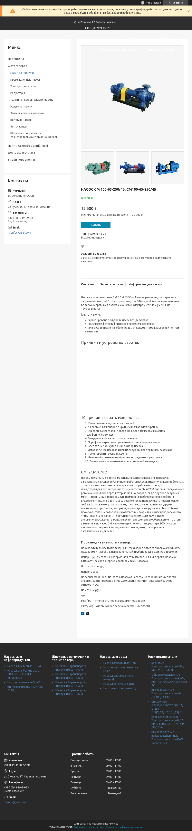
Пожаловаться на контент (89, 827)
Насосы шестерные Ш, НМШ (25, 666)
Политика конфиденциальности (124, 827)
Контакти (167, 38)
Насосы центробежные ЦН (120, 688)
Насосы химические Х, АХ (23, 682)
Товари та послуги (21, 72)
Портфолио (16, 58)
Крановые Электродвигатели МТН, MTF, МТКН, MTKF (167, 666)
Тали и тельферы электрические (31, 99)
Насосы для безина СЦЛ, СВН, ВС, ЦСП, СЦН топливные (23, 674)
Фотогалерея (17, 65)
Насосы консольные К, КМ (120, 662)
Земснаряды (18, 126)
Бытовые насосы (21, 119)
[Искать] (183, 44)
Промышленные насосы (25, 79)
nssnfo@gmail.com (19, 232)
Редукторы (17, 93)
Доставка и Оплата (21, 152)
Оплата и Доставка (161, 50)
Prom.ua (113, 823)
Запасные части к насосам (27, 113)
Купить (96, 225)
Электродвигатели (23, 86)
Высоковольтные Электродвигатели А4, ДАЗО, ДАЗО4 (166, 693)
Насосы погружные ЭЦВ (118, 683)
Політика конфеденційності (28, 145)
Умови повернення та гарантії (120, 50)
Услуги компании (21, 106)
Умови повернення (21, 159)
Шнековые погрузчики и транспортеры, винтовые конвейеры (34, 135)
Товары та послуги (138, 38)
